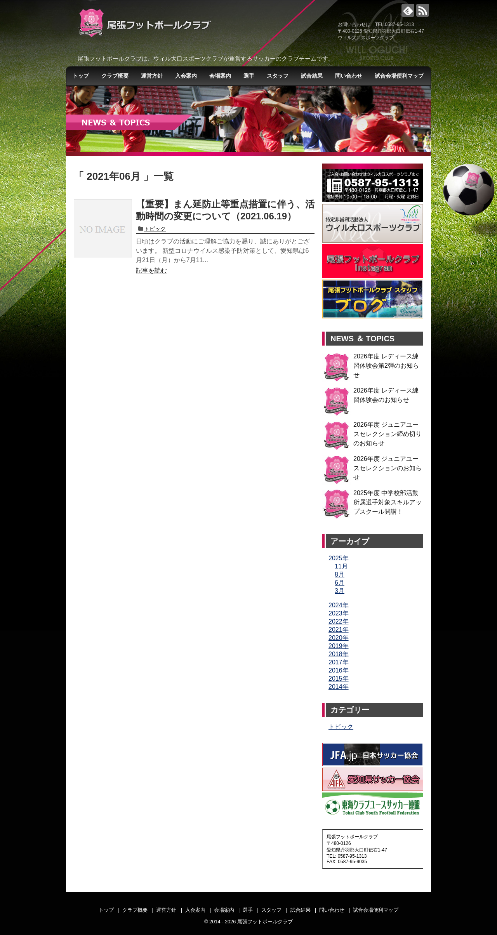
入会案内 (186, 76)
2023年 (338, 613)
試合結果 (312, 76)
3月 (339, 590)
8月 (339, 574)
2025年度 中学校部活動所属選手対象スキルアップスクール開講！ (387, 502)
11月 (341, 566)
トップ (81, 76)
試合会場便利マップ (399, 76)
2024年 (338, 605)
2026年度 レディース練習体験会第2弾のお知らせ (386, 365)
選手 (248, 76)
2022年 (338, 621)
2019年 (338, 646)
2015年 (338, 678)
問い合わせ (348, 76)
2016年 (338, 670)
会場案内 (220, 76)
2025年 (338, 558)
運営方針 (152, 76)
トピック (155, 229)
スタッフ (277, 76)
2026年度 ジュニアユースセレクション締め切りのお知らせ (387, 434)
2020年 (338, 637)
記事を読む (151, 270)
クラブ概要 (115, 76)
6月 (339, 582)
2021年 (338, 629)
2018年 (338, 654)
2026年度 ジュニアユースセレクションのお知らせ (387, 468)
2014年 (338, 686)
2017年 (338, 662)
